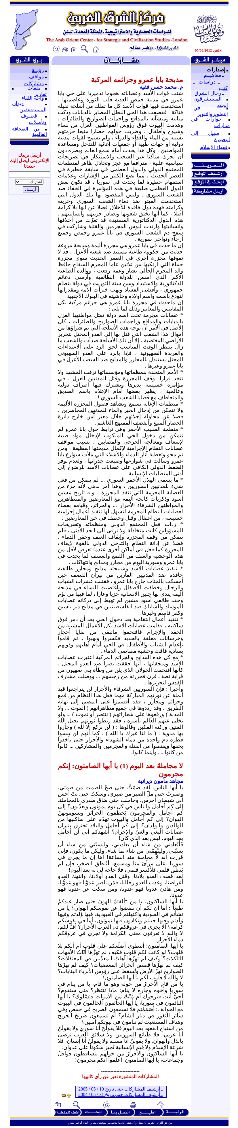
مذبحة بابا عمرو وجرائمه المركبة (137, 80)
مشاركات (34, 83)
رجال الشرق (208, 93)
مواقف (36, 77)
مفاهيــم (212, 75)
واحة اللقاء (33, 98)
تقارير (40, 94)
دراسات (207, 82)
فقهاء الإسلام (214, 147)
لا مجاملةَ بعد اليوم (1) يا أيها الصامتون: (127, 766)
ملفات (34, 88)
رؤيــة (38, 70)
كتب (223, 88)
